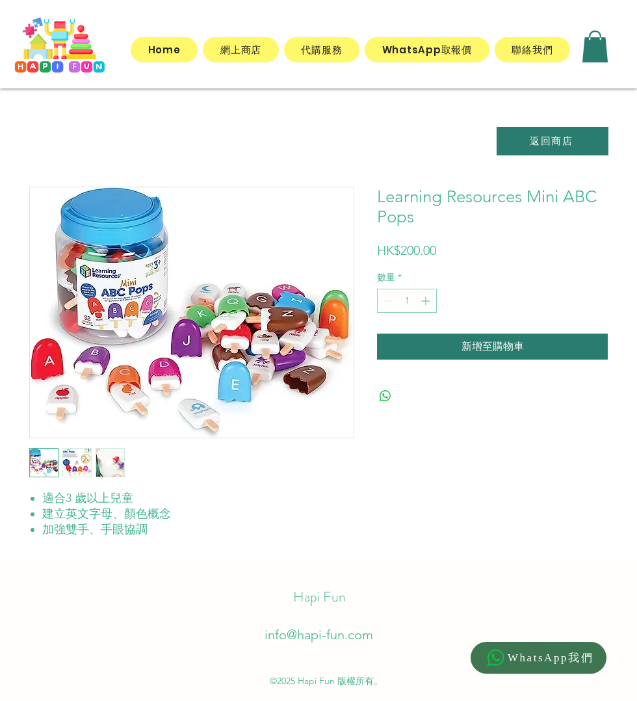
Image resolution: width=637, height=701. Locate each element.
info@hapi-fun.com (319, 634)
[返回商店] (552, 141)
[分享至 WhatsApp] (385, 396)
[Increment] (427, 300)
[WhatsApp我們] (538, 658)
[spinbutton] (407, 300)
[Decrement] (387, 300)
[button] (595, 46)
